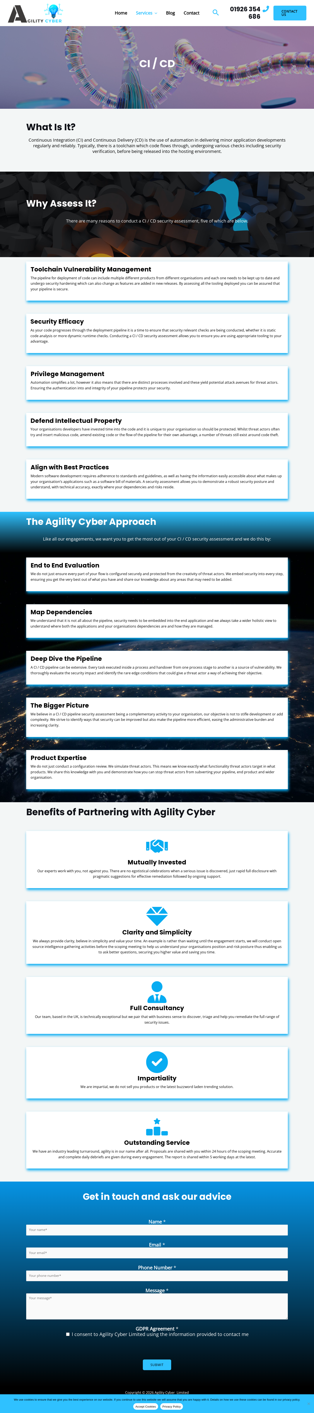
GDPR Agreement (157, 1330)
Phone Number (157, 1268)
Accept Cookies (145, 1406)
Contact (191, 13)
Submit (157, 1366)
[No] (308, 1403)
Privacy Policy (171, 1406)
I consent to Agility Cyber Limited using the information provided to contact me (160, 1335)
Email (157, 1245)
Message (157, 1292)
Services (146, 13)
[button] (154, 13)
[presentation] (59, 1352)
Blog (170, 13)
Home (121, 13)
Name (157, 1222)
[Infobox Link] (246, 13)
